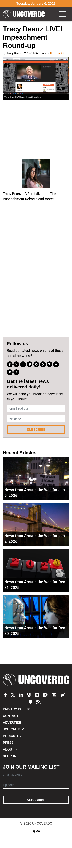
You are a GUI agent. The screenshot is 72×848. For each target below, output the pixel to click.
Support (10, 756)
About (9, 749)
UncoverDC (25, 14)
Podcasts (12, 736)
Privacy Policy (16, 709)
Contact (10, 716)
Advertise (12, 722)
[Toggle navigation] (62, 14)
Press (8, 743)
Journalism (13, 729)
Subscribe (36, 430)
